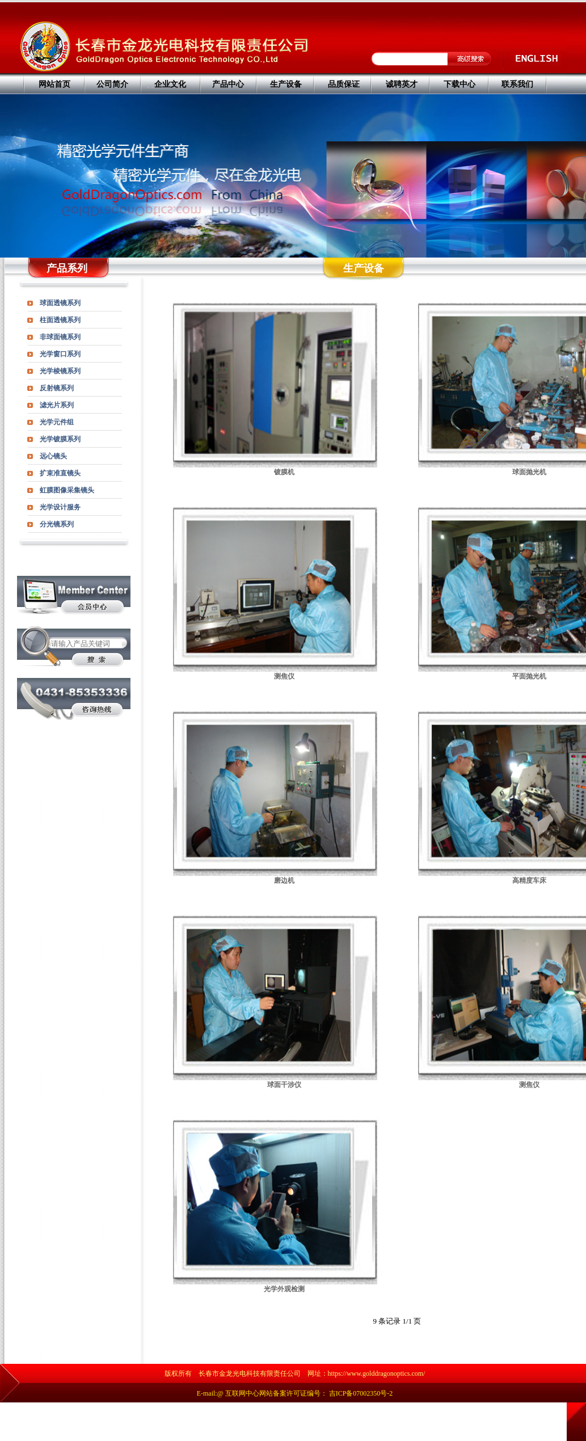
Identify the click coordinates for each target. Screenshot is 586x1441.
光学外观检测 (284, 1289)
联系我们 (517, 84)
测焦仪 (284, 676)
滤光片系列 (57, 405)
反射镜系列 (57, 388)
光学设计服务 (60, 507)
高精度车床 (529, 880)
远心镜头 (53, 456)
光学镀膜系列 (60, 439)
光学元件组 (57, 422)
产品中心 (228, 84)
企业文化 (170, 84)
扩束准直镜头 (60, 473)
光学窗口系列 (60, 354)
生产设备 (286, 84)
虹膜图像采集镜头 (67, 490)
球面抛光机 (529, 472)
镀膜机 (284, 472)
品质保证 (344, 84)
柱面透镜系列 (60, 320)
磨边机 (284, 880)
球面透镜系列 (60, 303)
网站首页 (54, 84)
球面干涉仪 (284, 1085)
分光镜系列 (57, 524)
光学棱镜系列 (60, 371)
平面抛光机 (529, 676)
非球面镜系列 (60, 337)
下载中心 (459, 84)
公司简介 (112, 84)
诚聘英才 (402, 84)
